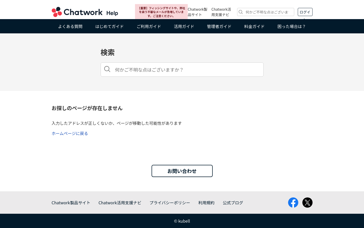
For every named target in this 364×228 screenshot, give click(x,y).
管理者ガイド (219, 26)
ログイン (305, 12)
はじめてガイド (109, 26)
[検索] (265, 12)
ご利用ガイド (149, 26)
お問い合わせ (182, 171)
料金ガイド (254, 26)
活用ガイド (184, 26)
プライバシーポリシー (170, 202)
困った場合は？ (291, 26)
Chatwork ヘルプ (85, 12)
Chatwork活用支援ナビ (221, 12)
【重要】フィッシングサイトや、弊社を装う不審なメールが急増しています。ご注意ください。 (161, 12)
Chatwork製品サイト (197, 12)
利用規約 (206, 202)
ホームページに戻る (70, 133)
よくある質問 (70, 26)
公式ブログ (233, 202)
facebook (293, 202)
